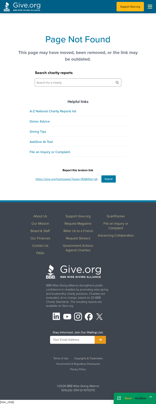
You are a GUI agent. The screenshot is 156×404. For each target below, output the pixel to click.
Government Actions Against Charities (78, 247)
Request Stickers (78, 238)
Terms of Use (60, 358)
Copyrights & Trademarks (88, 358)
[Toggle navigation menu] (149, 6)
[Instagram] (78, 317)
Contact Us (40, 245)
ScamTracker (116, 216)
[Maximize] (150, 397)
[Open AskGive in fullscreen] (119, 398)
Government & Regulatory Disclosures (78, 363)
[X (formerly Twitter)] (99, 317)
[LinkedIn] (57, 317)
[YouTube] (67, 317)
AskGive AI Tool (41, 141)
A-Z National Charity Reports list (53, 111)
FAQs (40, 253)
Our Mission (40, 223)
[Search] (117, 82)
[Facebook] (89, 317)
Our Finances (40, 238)
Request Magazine (78, 223)
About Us (40, 216)
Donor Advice (40, 121)
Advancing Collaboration (116, 235)
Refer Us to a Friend (78, 230)
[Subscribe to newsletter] (100, 340)
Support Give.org (130, 6)
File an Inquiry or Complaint (50, 152)
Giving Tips (38, 131)
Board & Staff (40, 230)
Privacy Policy (78, 369)
